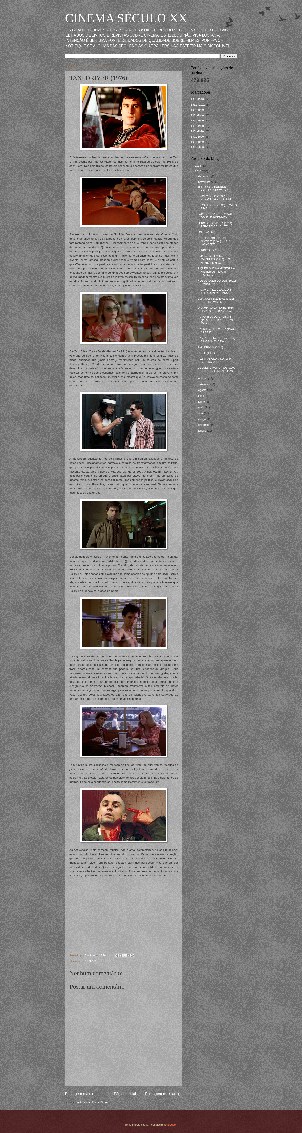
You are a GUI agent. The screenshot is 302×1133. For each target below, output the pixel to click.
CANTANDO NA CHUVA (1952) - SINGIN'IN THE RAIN (217, 340)
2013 (198, 165)
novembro (204, 182)
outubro (203, 378)
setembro (204, 384)
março (202, 419)
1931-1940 (197, 115)
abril (201, 413)
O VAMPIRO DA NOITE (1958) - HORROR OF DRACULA (217, 309)
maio (201, 407)
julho (201, 395)
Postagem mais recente (85, 1094)
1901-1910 (197, 99)
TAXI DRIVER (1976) (210, 347)
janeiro (202, 430)
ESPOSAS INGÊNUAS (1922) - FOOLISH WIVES (217, 300)
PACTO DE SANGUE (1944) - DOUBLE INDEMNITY (215, 216)
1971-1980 (91, 961)
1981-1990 (197, 142)
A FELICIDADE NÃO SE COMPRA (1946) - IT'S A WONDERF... (214, 241)
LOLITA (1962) (206, 232)
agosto (202, 390)
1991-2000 (197, 147)
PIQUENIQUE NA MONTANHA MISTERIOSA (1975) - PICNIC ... (216, 271)
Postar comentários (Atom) (92, 1102)
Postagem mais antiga (163, 1094)
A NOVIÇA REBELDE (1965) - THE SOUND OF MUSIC (216, 291)
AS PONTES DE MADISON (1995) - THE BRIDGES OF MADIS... (216, 320)
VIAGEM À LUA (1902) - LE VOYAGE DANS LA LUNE (215, 197)
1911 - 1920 (198, 104)
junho (202, 401)
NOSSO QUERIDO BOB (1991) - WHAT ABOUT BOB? (217, 282)
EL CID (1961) (206, 353)
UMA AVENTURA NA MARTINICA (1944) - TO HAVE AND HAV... (214, 259)
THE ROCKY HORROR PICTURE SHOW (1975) (214, 188)
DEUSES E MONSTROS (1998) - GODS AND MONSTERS (217, 369)
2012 (198, 171)
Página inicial (125, 1094)
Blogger (172, 1124)
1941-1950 (197, 120)
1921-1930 (197, 109)
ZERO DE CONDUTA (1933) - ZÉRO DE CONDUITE (215, 225)
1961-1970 (197, 131)
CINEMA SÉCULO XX (126, 18)
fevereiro (204, 424)
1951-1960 (197, 126)
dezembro (204, 176)
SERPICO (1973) (208, 250)
